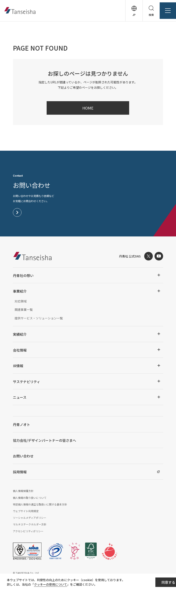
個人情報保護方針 (23, 491)
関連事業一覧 (24, 309)
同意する (148, 582)
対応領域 (21, 301)
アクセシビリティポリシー (28, 531)
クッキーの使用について (53, 585)
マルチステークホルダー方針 (29, 524)
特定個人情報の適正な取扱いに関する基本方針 (40, 504)
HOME (87, 108)
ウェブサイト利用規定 (26, 511)
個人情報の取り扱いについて (29, 497)
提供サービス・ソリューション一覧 (39, 318)
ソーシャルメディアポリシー (29, 517)
